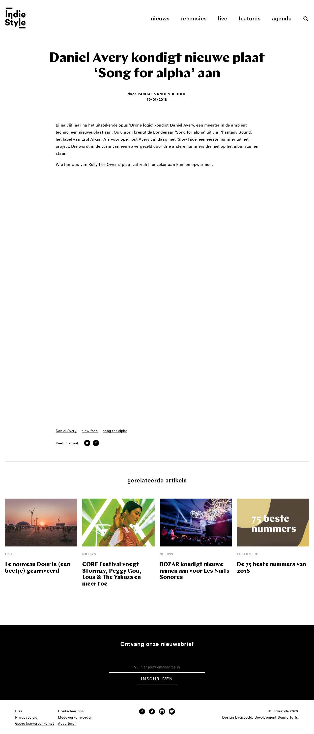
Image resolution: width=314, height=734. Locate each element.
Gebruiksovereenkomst (34, 723)
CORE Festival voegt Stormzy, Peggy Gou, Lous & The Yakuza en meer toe (111, 574)
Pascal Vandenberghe (162, 93)
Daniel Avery (66, 431)
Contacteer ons (71, 711)
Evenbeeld (243, 717)
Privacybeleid (26, 717)
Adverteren (67, 723)
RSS (18, 711)
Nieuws (160, 18)
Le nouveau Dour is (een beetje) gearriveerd (37, 568)
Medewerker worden (75, 717)
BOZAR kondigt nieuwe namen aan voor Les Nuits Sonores (195, 571)
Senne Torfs (288, 717)
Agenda (282, 18)
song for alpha (115, 431)
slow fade (90, 431)
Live (222, 18)
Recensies (194, 18)
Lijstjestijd (248, 554)
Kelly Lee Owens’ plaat (110, 164)
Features (250, 18)
